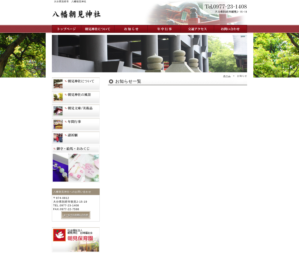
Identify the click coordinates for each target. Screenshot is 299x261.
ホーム (227, 76)
